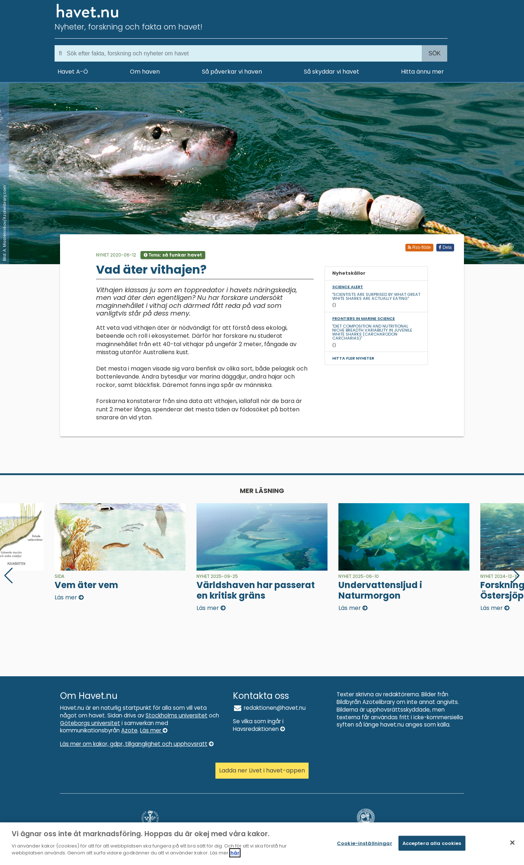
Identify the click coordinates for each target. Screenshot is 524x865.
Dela (445, 247)
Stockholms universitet (176, 715)
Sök (434, 53)
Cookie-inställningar (364, 842)
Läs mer (153, 730)
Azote (129, 730)
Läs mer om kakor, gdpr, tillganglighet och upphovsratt (137, 744)
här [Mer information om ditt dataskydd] (234, 853)
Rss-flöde (419, 247)
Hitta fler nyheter (353, 358)
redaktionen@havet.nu (269, 708)
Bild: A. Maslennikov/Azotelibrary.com (4, 223)
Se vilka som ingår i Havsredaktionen (259, 725)
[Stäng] (512, 842)
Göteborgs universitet (90, 723)
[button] (515, 576)
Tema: (173, 255)
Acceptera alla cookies (431, 842)
